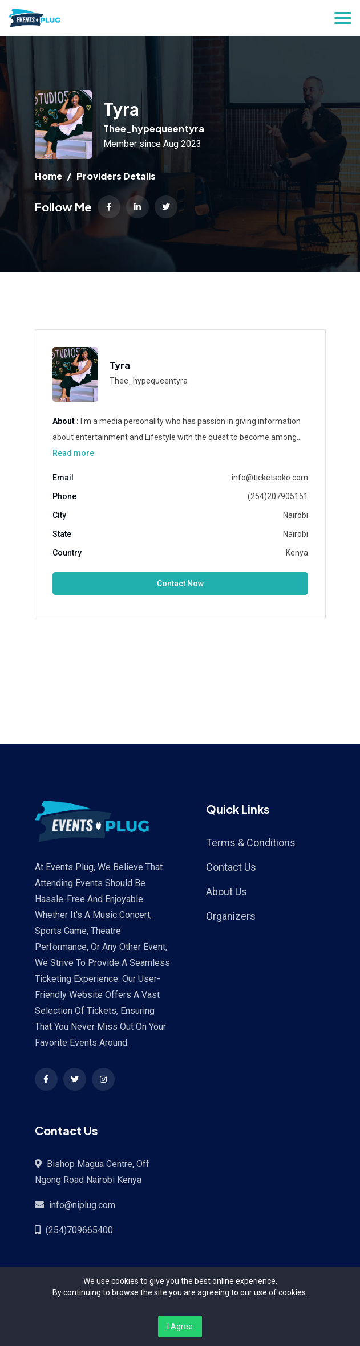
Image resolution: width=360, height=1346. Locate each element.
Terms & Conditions (251, 843)
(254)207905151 (278, 496)
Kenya (297, 552)
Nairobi (295, 515)
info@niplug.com (82, 1205)
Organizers (231, 916)
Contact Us (231, 867)
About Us (226, 892)
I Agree (180, 1326)
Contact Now (180, 583)
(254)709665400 (79, 1230)
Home (48, 176)
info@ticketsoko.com (270, 477)
